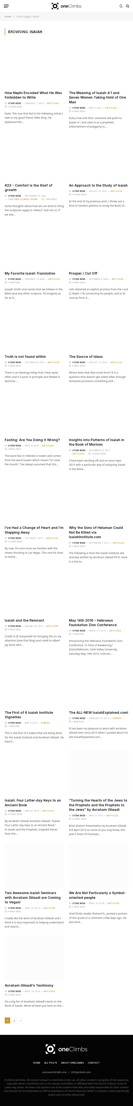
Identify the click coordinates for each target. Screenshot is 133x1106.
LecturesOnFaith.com (54, 1072)
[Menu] (6, 6)
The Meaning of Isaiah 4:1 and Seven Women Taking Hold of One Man (97, 97)
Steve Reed (14, 103)
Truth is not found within (25, 357)
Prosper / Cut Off (83, 273)
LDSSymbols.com (81, 1072)
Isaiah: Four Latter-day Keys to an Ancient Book (33, 802)
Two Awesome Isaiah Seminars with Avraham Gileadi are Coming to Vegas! (33, 897)
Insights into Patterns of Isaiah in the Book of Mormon (96, 442)
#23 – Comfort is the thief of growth (28, 187)
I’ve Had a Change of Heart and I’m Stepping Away (34, 530)
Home (36, 1062)
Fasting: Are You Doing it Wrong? (32, 440)
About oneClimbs (72, 1062)
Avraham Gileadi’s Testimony (29, 985)
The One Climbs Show (23, 199)
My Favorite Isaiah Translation (30, 273)
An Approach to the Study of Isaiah (98, 185)
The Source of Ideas (86, 357)
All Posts (50, 1062)
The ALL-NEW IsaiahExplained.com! (98, 713)
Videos (45, 722)
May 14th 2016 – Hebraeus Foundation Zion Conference (93, 622)
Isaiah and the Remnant (24, 620)
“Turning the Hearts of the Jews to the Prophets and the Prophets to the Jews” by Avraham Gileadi (98, 805)
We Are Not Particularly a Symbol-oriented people (97, 895)
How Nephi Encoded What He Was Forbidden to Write (33, 95)
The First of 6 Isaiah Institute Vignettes (29, 715)
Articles (53, 103)
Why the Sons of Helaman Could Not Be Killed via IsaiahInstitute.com (96, 532)
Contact (94, 1062)
